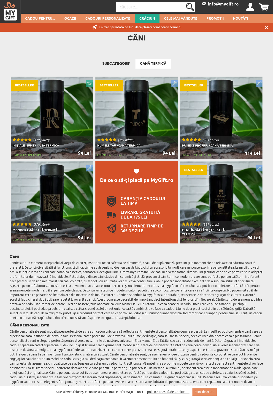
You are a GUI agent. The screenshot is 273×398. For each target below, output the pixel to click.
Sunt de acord (204, 392)
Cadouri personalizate (107, 18)
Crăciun (147, 18)
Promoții (215, 18)
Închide (266, 27)
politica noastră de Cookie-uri (168, 392)
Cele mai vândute (180, 18)
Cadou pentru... (40, 18)
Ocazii (70, 18)
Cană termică (153, 63)
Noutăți (240, 18)
